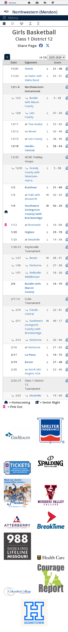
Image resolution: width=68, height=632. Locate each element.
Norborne (35, 265)
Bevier (32, 131)
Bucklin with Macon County (32, 102)
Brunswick (34, 224)
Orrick (29, 68)
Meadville (34, 239)
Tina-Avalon (35, 124)
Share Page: (27, 45)
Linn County (35, 139)
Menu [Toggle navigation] (10, 18)
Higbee (29, 232)
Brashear (31, 187)
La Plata (30, 354)
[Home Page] (30, 2)
